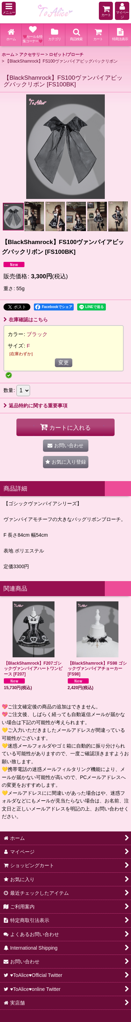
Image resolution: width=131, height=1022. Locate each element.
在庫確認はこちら (25, 319)
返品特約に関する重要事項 (35, 405)
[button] (9, 8)
